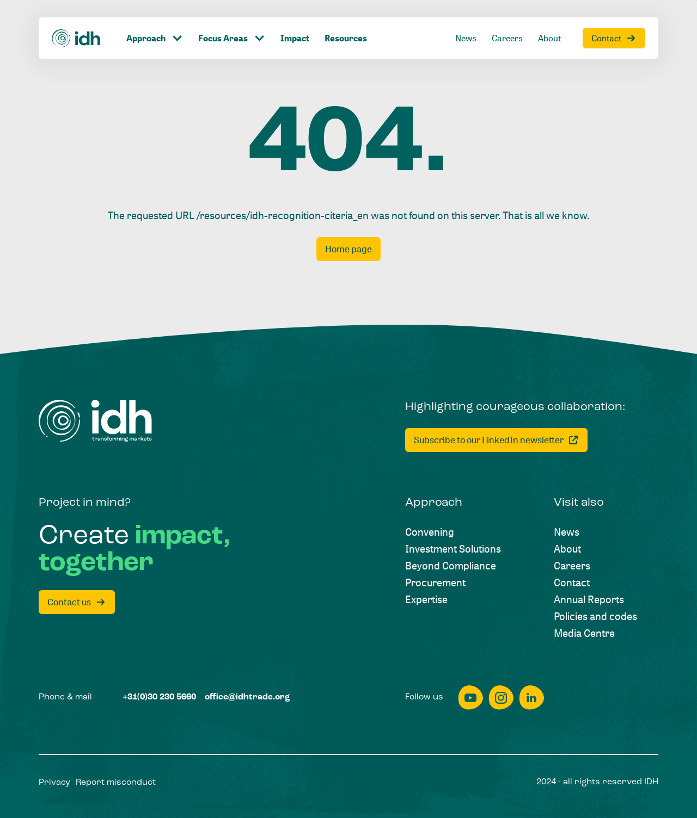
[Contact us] (77, 602)
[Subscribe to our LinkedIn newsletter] (496, 440)
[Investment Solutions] (453, 548)
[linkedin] (531, 697)
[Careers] (507, 38)
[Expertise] (426, 599)
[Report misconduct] (116, 783)
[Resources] (346, 38)
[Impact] (295, 38)
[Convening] (429, 531)
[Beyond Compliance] (450, 565)
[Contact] (614, 38)
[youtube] (470, 697)
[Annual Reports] (589, 599)
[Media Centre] (584, 632)
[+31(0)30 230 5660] (159, 698)
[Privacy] (54, 783)
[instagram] (501, 697)
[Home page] (348, 249)
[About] (549, 38)
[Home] (76, 38)
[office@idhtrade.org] (247, 698)
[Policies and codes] (595, 616)
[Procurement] (435, 582)
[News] (466, 38)
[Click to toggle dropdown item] (154, 38)
